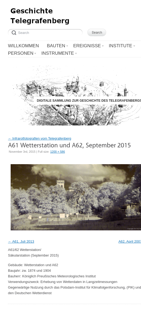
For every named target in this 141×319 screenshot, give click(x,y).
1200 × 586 (57, 151)
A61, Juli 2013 (23, 241)
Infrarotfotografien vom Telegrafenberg (39, 138)
